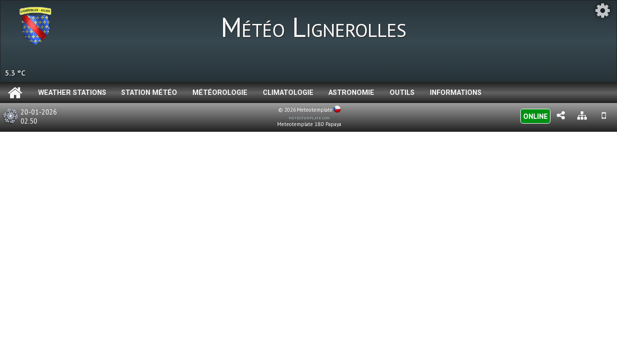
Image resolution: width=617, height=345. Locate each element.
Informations (456, 93)
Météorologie (219, 93)
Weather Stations (72, 93)
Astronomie (351, 93)
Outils (402, 93)
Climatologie (288, 93)
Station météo (149, 93)
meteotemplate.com (309, 117)
